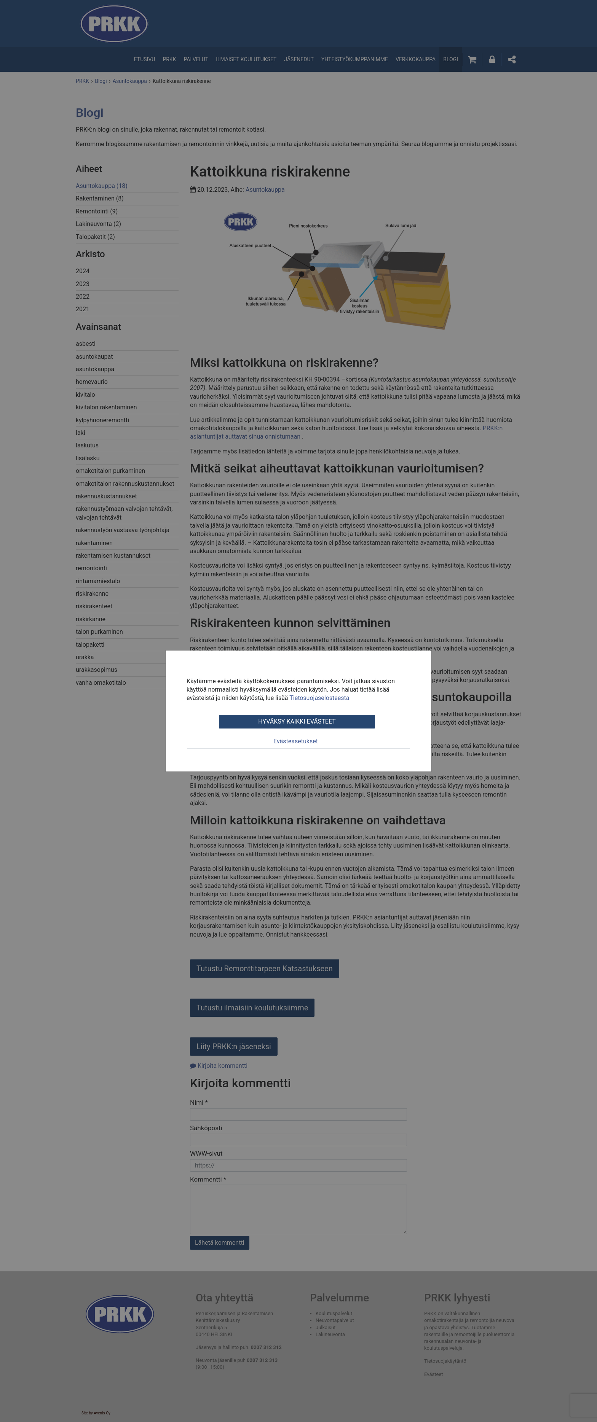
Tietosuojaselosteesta (319, 697)
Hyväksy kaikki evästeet (296, 721)
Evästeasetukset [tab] (295, 741)
